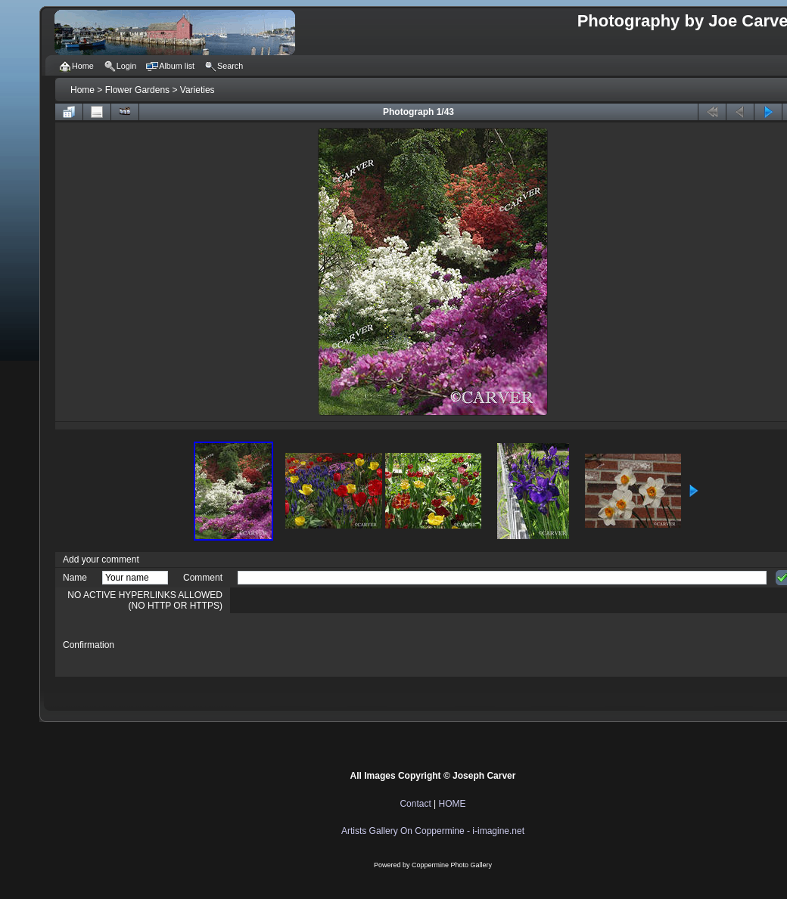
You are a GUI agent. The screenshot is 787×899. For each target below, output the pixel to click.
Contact (415, 803)
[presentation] (353, 644)
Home (82, 90)
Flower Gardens (137, 90)
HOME (452, 803)
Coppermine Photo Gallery (452, 865)
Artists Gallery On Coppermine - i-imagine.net (432, 831)
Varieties (197, 90)
